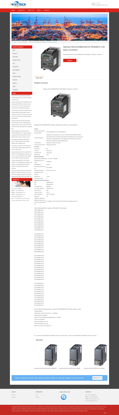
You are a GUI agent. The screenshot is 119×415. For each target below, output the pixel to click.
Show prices (49, 150)
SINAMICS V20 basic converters (53, 142)
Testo (14, 73)
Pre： (35, 335)
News (39, 10)
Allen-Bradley (16, 70)
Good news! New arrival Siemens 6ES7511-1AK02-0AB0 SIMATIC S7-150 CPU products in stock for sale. (21, 97)
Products (21, 10)
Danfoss (15, 83)
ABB (14, 50)
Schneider (15, 56)
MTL (14, 63)
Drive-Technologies (22, 42)
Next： (66, 335)
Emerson (15, 79)
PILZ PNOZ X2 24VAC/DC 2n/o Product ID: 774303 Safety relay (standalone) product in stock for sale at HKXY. (21, 147)
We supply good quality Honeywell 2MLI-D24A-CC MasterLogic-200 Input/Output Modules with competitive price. (21, 141)
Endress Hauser (17, 76)
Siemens (15, 53)
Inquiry (69, 60)
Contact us (14, 397)
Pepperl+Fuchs (16, 60)
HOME (13, 10)
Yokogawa (15, 89)
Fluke (14, 86)
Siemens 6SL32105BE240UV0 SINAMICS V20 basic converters (82, 335)
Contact (47, 10)
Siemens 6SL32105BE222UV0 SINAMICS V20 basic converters (51, 335)
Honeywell (15, 66)
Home (15, 42)
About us (31, 10)
